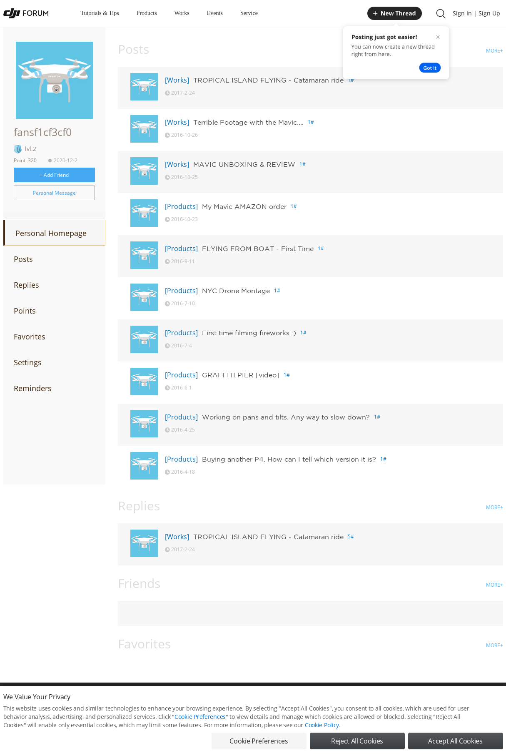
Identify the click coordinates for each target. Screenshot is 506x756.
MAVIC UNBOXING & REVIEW (244, 164)
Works (181, 13)
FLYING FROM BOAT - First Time (258, 248)
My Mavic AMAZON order (244, 206)
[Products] (181, 206)
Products (147, 13)
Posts (23, 259)
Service (249, 13)
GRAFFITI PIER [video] (240, 375)
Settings (28, 362)
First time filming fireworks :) (249, 333)
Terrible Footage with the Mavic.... (248, 122)
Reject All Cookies (357, 741)
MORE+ (494, 50)
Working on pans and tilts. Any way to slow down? (286, 417)
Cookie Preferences (200, 717)
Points (25, 311)
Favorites (29, 337)
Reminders (33, 388)
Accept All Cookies (455, 741)
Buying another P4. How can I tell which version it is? (289, 459)
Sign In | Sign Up (476, 13)
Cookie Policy (322, 725)
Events (215, 13)
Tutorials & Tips (100, 13)
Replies (26, 285)
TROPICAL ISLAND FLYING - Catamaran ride (268, 80)
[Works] (177, 80)
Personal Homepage (51, 233)
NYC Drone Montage (236, 290)
